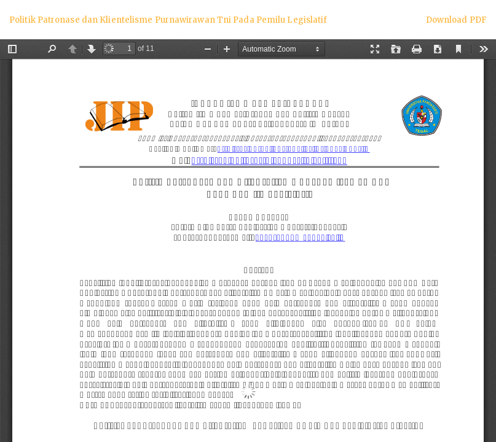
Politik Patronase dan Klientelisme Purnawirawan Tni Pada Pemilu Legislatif (168, 20)
